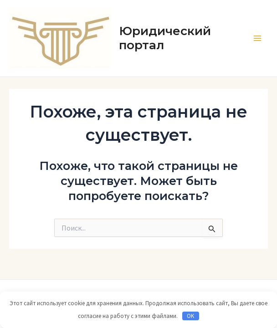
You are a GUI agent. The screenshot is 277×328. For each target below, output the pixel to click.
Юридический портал (165, 38)
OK (190, 316)
